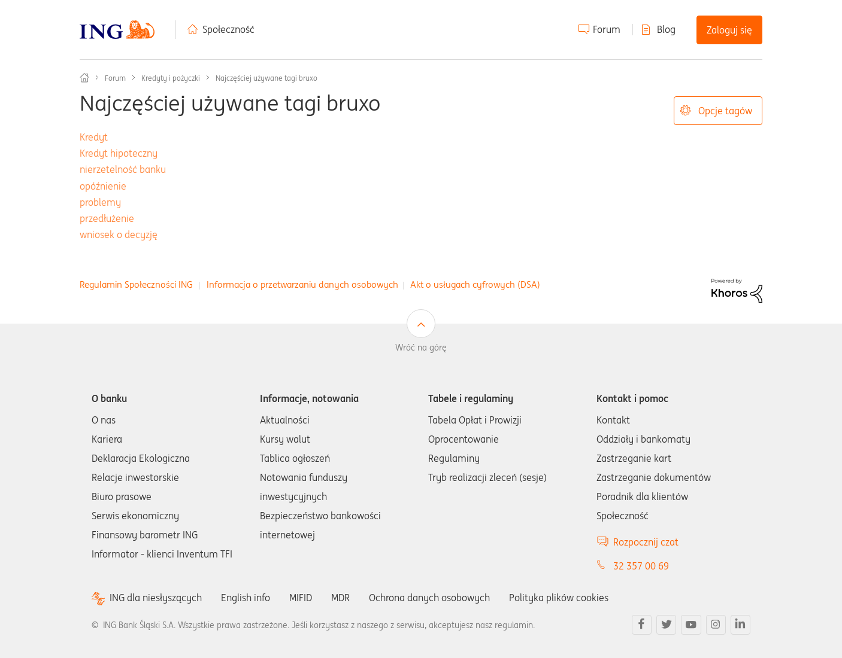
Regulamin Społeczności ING (136, 284)
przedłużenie (107, 218)
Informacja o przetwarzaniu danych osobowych (302, 284)
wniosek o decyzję (119, 234)
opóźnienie (103, 186)
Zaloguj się (729, 30)
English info (245, 598)
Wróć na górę (421, 347)
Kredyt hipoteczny (119, 153)
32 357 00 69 (641, 566)
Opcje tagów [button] (725, 111)
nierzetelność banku (123, 169)
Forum (606, 29)
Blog (666, 29)
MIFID (300, 598)
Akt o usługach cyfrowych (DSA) (475, 284)
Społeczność (228, 29)
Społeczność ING (84, 78)
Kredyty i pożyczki (170, 78)
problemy (100, 202)
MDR (340, 598)
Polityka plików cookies (558, 598)
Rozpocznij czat (646, 542)
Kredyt (94, 137)
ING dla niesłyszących (156, 598)
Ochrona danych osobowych (429, 598)
